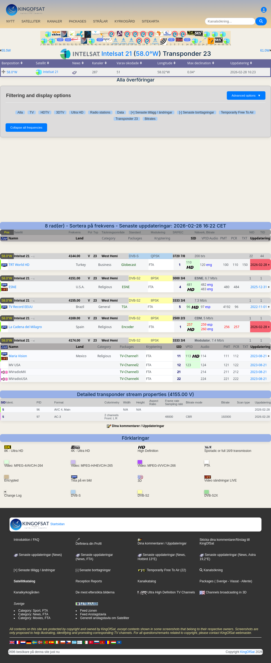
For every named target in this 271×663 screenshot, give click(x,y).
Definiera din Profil (89, 542)
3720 (176, 256)
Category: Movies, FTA (34, 618)
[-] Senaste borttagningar (196, 112)
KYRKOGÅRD (125, 21)
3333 (176, 300)
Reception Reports (89, 581)
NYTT (10, 21)
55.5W (6, 50)
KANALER (54, 21)
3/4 (183, 278)
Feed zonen (88, 610)
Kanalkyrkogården (26, 592)
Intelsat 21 (116, 53)
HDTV (44, 112)
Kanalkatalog (147, 581)
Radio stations (100, 112)
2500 (176, 318)
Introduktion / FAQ (26, 540)
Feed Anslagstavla (93, 614)
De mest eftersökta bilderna (95, 592)
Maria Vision (18, 356)
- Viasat (233, 581)
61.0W (264, 50)
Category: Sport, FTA (33, 610)
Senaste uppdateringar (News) (38, 555)
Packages (207, 581)
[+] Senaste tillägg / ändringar (151, 112)
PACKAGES (77, 21)
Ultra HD (77, 112)
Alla (20, 112)
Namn (13, 238)
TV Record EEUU (21, 307)
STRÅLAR (100, 21)
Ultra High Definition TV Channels (166, 592)
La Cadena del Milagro (25, 327)
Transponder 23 (127, 119)
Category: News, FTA (33, 614)
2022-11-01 (258, 307)
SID (193, 238)
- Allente (245, 581)
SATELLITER (30, 21)
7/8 (183, 256)
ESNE (12, 287)
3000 (176, 278)
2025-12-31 (258, 287)
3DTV (60, 112)
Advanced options (246, 95)
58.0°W (147, 53)
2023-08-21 (258, 356)
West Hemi (110, 256)
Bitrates (150, 119)
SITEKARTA (150, 21)
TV (32, 112)
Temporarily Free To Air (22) (162, 570)
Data (120, 112)
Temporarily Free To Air (237, 112)
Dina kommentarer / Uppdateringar (138, 426)
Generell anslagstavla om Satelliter (104, 618)
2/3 (183, 318)
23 (95, 256)
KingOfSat (247, 652)
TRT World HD (19, 264)
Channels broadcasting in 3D (223, 592)
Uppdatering (260, 238)
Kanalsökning (211, 570)
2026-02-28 (258, 264)
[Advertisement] (135, 182)
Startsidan (37, 524)
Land (79, 238)
